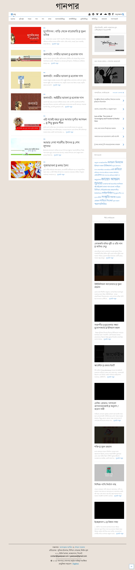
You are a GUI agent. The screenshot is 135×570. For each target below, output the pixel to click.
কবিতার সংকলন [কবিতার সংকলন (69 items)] (108, 172)
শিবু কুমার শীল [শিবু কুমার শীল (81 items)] (117, 193)
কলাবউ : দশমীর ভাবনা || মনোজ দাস (63, 54)
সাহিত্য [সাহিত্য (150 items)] (103, 200)
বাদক (49, 19)
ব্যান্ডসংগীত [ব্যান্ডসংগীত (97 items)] (115, 190)
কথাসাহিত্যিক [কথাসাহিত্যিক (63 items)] (107, 169)
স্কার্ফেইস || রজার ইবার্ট (104, 365)
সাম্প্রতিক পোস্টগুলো (101, 93)
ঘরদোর (13, 19)
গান (36, 19)
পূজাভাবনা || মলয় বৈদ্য (55, 165)
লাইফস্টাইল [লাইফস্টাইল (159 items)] (107, 193)
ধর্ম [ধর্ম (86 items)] (109, 184)
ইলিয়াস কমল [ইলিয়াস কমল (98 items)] (99, 166)
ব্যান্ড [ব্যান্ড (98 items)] (108, 190)
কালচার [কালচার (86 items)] (116, 172)
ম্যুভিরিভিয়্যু (84, 19)
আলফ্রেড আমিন (66, 547)
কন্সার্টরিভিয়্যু (73, 19)
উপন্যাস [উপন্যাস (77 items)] (118, 166)
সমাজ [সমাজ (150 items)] (113, 197)
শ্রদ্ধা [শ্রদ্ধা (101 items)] (99, 197)
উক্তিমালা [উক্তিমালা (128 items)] (108, 165)
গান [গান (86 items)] (103, 175)
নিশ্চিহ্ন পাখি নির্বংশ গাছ (105, 484)
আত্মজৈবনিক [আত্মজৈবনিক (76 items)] (103, 162)
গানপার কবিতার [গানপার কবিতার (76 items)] (109, 175)
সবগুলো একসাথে (118, 92)
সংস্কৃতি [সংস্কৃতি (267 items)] (106, 196)
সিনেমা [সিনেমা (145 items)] (110, 200)
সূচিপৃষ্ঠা (21, 19)
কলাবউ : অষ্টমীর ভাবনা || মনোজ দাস (63, 97)
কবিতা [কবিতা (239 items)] (118, 169)
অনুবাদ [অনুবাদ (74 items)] (96, 162)
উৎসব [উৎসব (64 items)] (96, 169)
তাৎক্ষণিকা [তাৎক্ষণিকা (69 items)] (105, 184)
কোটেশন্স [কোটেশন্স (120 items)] (98, 175)
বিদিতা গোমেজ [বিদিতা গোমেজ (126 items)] (100, 190)
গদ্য (43, 19)
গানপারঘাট (114, 19)
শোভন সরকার (79, 547)
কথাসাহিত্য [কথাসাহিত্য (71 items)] (101, 169)
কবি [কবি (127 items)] (112, 169)
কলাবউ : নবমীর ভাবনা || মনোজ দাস (63, 76)
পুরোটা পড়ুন (55, 44)
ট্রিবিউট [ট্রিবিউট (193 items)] (98, 183)
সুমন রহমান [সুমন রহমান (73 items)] (116, 201)
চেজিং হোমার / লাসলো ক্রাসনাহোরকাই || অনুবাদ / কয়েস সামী (106, 406)
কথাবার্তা (104, 19)
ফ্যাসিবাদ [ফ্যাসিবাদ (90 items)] (120, 184)
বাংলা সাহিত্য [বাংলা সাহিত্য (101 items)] (115, 187)
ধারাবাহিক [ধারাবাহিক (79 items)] (114, 184)
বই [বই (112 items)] (95, 187)
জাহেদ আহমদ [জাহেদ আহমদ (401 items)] (110, 179)
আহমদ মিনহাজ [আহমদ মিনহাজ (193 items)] (115, 162)
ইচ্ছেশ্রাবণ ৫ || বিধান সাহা (106, 522)
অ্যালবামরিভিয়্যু (60, 19)
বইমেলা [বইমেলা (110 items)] (100, 187)
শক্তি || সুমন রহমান (103, 446)
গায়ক (29, 19)
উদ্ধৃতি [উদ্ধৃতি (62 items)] (113, 166)
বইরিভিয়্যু (95, 19)
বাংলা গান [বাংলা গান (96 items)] (106, 187)
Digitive (76, 564)
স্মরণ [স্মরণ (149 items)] (96, 204)
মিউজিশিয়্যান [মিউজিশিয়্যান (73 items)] (98, 193)
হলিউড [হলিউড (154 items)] (103, 204)
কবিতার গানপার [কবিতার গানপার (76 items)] (99, 172)
